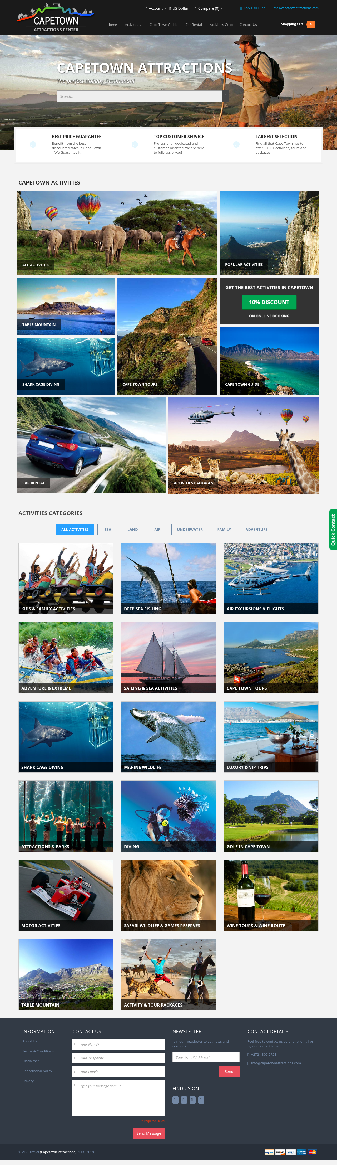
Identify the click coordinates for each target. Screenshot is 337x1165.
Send (229, 1071)
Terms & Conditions (38, 1051)
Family (224, 529)
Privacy (28, 1081)
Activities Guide (222, 24)
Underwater (190, 529)
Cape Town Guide (163, 24)
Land (132, 529)
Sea (108, 529)
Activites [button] (133, 24)
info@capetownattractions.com (296, 8)
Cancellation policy (37, 1071)
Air (157, 529)
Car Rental (193, 24)
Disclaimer (30, 1061)
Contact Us (248, 24)
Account (156, 8)
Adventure (257, 529)
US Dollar (180, 8)
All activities (74, 529)
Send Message (149, 1133)
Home (112, 24)
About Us (29, 1041)
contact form (269, 1046)
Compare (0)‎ (208, 8)
